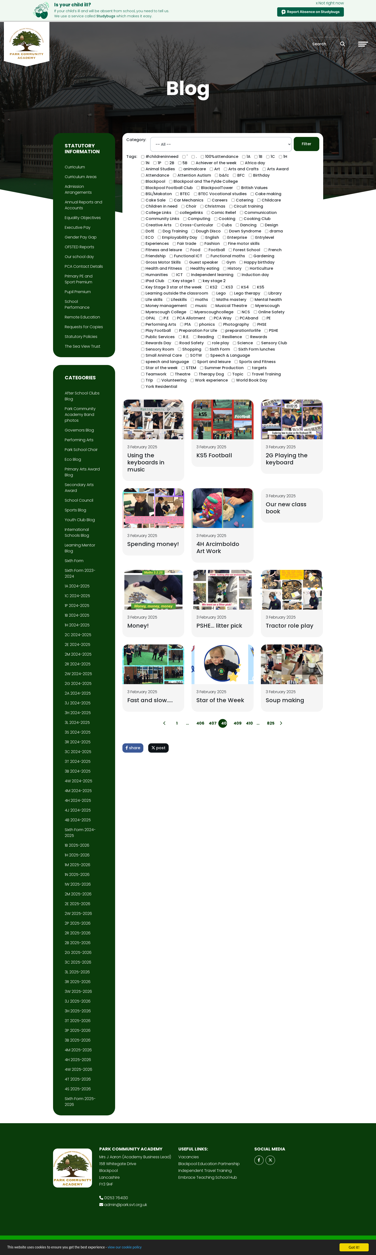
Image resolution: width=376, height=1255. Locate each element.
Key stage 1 (183, 281)
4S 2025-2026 (78, 1089)
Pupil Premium (78, 292)
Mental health (268, 299)
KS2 (213, 287)
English (212, 237)
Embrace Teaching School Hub (207, 1177)
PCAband (249, 318)
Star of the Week (221, 702)
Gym (231, 262)
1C (273, 156)
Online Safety (271, 312)
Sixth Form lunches (256, 349)
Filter (306, 144)
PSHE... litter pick (219, 627)
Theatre (182, 374)
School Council (79, 500)
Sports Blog (75, 510)
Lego (221, 293)
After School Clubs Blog (82, 396)
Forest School (246, 250)
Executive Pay (78, 227)
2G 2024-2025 (78, 683)
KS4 (245, 287)
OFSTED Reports (79, 247)
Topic (237, 374)
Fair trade (186, 243)
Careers (220, 200)
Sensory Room (160, 349)
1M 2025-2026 (77, 865)
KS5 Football (215, 455)
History (234, 268)
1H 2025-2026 (77, 855)
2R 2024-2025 (78, 664)
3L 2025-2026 (77, 972)
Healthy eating (204, 268)
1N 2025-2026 (77, 874)
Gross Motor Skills (163, 262)
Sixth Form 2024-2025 (80, 832)
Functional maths (228, 256)
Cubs (226, 225)
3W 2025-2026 (78, 991)
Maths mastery (231, 299)
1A (248, 156)
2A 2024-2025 (78, 693)
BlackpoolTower (217, 188)
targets (259, 368)
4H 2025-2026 (78, 1060)
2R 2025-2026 (78, 933)
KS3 (229, 287)
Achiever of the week (216, 163)
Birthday (261, 175)
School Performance (77, 304)
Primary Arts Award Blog (82, 472)
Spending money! (141, 548)
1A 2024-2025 (77, 586)
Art (217, 169)
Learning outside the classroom (177, 293)
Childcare (271, 200)
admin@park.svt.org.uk (125, 1204)
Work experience (211, 380)
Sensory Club (274, 343)
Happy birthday (259, 262)
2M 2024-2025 (78, 654)
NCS (246, 312)
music (201, 305)
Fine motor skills (244, 243)
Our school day (79, 256)
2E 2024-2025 (77, 644)
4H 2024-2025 (78, 800)
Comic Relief (223, 212)
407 (212, 725)
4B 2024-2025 (78, 820)
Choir (191, 206)
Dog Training (175, 231)
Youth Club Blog (80, 520)
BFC (241, 175)
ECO (150, 237)
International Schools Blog (77, 532)
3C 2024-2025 (78, 752)
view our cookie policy (136, 1247)
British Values (254, 188)
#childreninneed (162, 156)
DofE (150, 231)
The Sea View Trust (82, 346)
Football (217, 250)
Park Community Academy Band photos (80, 414)
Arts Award (278, 169)
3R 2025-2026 (78, 982)
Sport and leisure (214, 361)
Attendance (157, 175)
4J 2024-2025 (78, 810)
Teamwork (156, 374)
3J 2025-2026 (78, 1001)
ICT (179, 275)
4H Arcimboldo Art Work (218, 548)
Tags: (131, 156)
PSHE (273, 330)
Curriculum (75, 167)
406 (199, 725)
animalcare (194, 169)
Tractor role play (290, 627)
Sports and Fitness (257, 361)
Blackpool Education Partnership (209, 1164)
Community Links (162, 218)
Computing (199, 218)
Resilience (232, 337)
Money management (166, 305)
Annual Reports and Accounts (83, 205)
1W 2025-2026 (78, 884)
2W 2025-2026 (78, 913)
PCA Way (222, 318)
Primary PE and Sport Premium (78, 279)
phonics (207, 324)
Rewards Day (158, 343)
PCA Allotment (191, 318)
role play (220, 343)
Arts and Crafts (243, 169)
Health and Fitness (164, 268)
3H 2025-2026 (78, 1011)
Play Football (158, 330)
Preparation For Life (198, 330)
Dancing (248, 225)
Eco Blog (73, 459)
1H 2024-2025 (77, 625)
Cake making (268, 194)
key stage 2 (214, 281)
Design (271, 225)
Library (275, 293)
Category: (136, 140)
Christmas (215, 206)
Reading (206, 337)
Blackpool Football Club (169, 188)
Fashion (212, 243)
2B (171, 163)
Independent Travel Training (205, 1170)
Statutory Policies (81, 336)
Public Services (160, 337)
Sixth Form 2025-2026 (80, 1101)
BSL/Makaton (159, 194)
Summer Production (224, 368)
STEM (191, 368)
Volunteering (174, 380)
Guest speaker (203, 262)
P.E (166, 318)
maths (201, 299)
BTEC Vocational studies (222, 194)
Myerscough (267, 305)
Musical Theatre (231, 305)
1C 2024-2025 (77, 596)
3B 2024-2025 (78, 771)
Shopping (191, 349)
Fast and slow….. (151, 702)
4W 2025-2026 (78, 1069)
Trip (149, 380)
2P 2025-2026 (78, 923)
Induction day (255, 275)
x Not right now (330, 3)
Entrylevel (264, 237)
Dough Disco (208, 231)
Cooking (227, 218)
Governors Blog (79, 430)
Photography (236, 324)
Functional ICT (188, 256)
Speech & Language (230, 355)
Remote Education (82, 317)
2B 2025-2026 (78, 943)
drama (276, 231)
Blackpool (155, 181)
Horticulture (261, 268)
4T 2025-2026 (78, 1079)
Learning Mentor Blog (80, 548)
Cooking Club (257, 218)
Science (245, 343)
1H (285, 156)
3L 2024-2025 (77, 722)
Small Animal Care (164, 355)
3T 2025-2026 (78, 1021)
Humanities (157, 275)
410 (249, 725)
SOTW (196, 355)
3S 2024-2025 (78, 732)
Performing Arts (161, 324)
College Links (158, 212)
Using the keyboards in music (146, 462)
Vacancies (188, 1157)
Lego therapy (247, 293)
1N (147, 163)
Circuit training (248, 206)
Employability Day (179, 237)
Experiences (157, 243)
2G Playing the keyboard (287, 458)
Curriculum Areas (81, 177)
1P (159, 163)
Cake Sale (155, 200)
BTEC (185, 194)
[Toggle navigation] (363, 45)
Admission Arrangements (78, 189)
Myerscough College (166, 312)
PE (268, 318)
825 (270, 725)
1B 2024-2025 (77, 615)
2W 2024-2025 (78, 674)
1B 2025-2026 (77, 845)
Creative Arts (159, 225)
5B (185, 163)
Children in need (161, 206)
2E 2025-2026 (77, 904)
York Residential (161, 386)
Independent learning (212, 275)
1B (260, 156)
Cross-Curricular (196, 225)
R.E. (186, 337)
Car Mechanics (188, 200)
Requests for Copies (84, 327)
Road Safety (191, 343)
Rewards (258, 337)
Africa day (255, 163)
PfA (187, 324)
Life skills (154, 299)
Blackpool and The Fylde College (206, 181)
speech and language (167, 361)
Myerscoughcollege (213, 312)
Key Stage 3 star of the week (174, 287)
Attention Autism (194, 175)
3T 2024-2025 (78, 761)
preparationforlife (243, 330)
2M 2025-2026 (78, 894)
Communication (260, 212)
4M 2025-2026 (78, 1050)
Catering (244, 200)
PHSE (261, 324)
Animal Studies (160, 169)
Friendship (156, 256)
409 (236, 725)
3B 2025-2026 (78, 1040)
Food (195, 250)
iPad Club (155, 281)
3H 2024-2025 (78, 713)
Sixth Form (220, 349)
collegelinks (191, 212)
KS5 (260, 287)
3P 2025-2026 (78, 1030)
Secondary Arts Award (79, 487)
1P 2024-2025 (77, 605)
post (158, 749)
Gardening (263, 256)
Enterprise (237, 237)
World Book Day (251, 380)
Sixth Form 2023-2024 (80, 573)
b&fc (224, 175)
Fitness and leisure (164, 250)
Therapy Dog (211, 374)
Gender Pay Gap (81, 237)
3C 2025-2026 (78, 962)
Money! (138, 627)
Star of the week (162, 368)
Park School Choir (81, 449)
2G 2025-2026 (78, 952)
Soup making (285, 702)
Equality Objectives (83, 217)
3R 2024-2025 (78, 742)
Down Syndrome (245, 231)
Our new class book (286, 508)
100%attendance (221, 156)
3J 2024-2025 (78, 703)
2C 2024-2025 (78, 635)
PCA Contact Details (84, 266)
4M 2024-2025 (78, 791)
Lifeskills (179, 299)
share (133, 749)
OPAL (150, 318)
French (275, 250)
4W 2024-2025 (78, 781)
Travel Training (266, 374)
